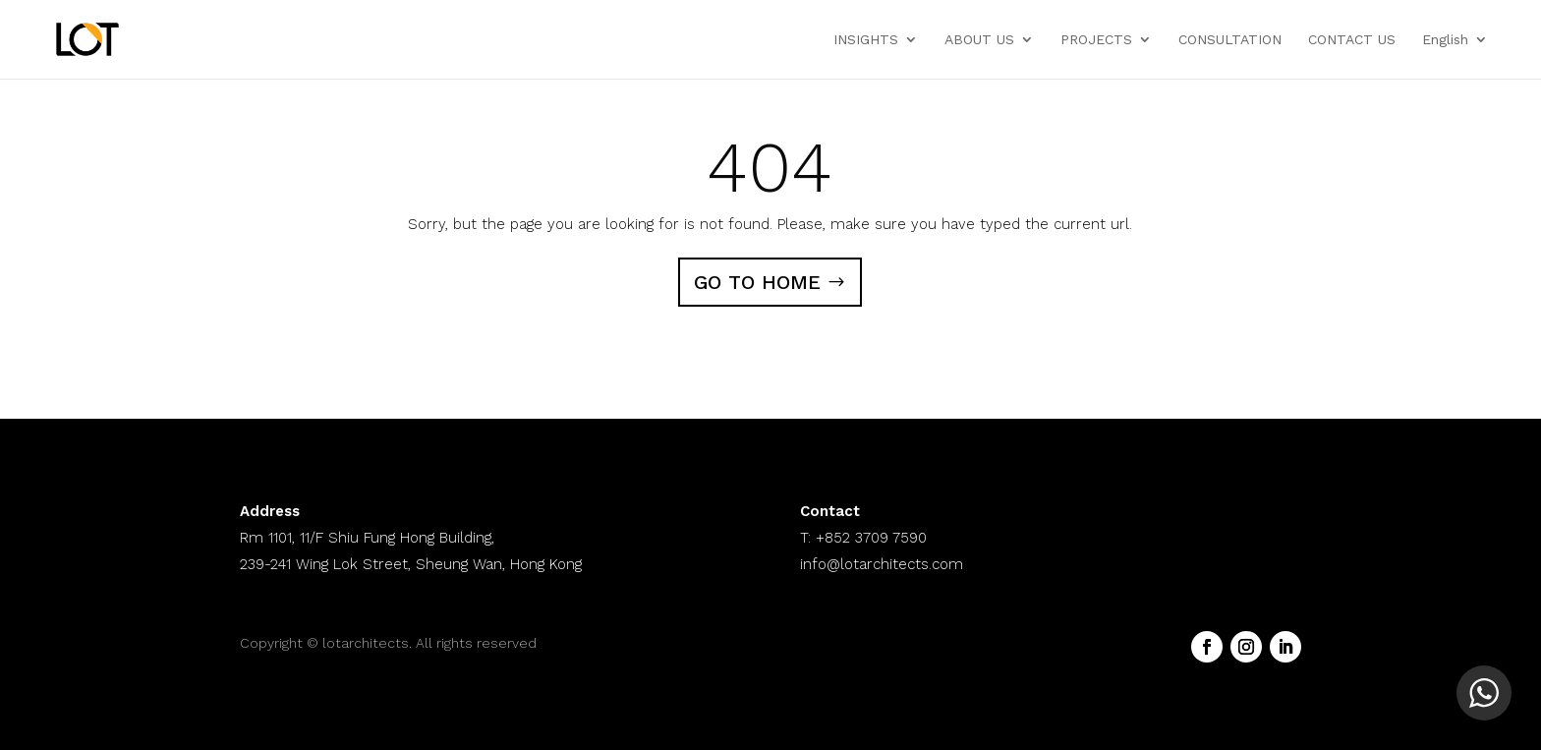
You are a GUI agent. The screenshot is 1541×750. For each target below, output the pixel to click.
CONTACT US (1352, 39)
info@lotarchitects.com (881, 564)
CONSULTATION (1230, 39)
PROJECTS (1096, 39)
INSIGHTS (865, 39)
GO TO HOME (757, 282)
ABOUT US (979, 39)
